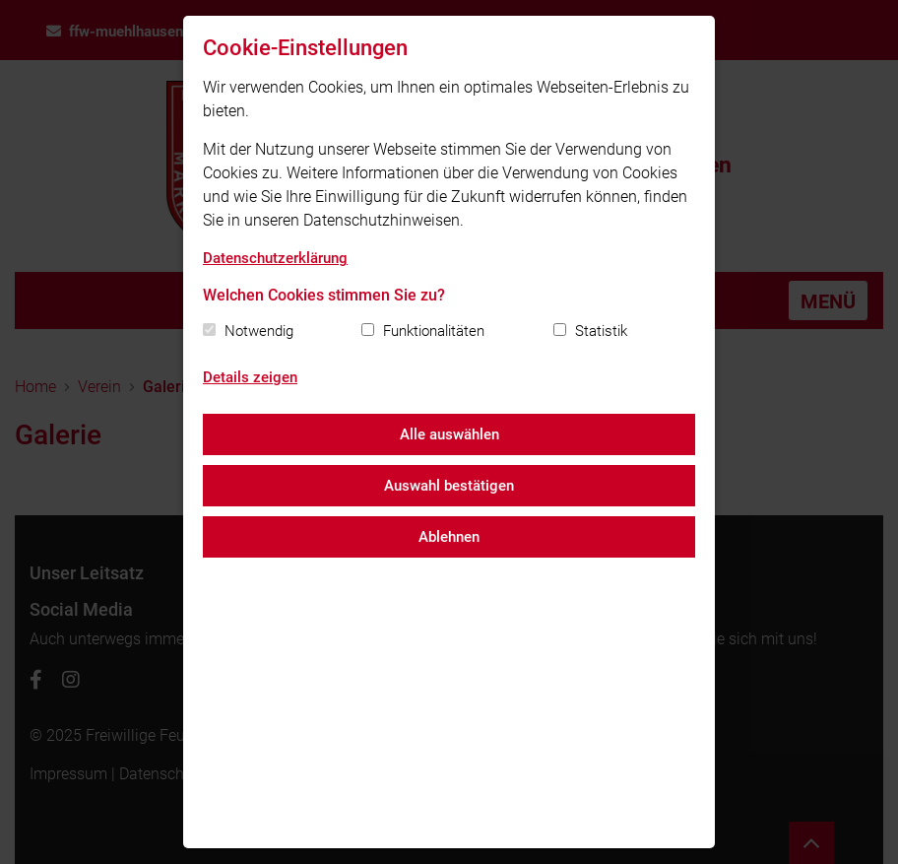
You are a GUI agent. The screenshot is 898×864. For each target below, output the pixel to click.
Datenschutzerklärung (275, 258)
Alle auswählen (449, 434)
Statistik (601, 331)
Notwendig (258, 331)
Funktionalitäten (433, 331)
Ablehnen (449, 537)
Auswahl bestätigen (449, 486)
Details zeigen (250, 377)
